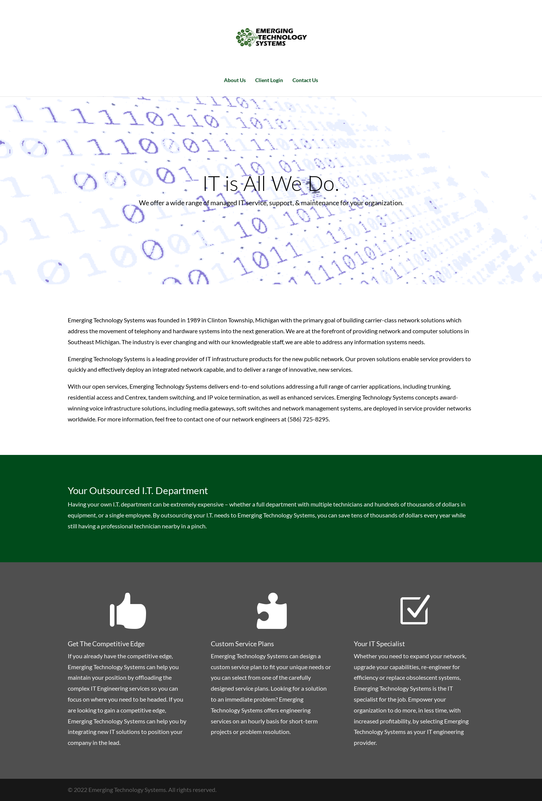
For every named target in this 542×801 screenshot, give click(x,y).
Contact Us (305, 80)
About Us (235, 80)
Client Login (269, 80)
